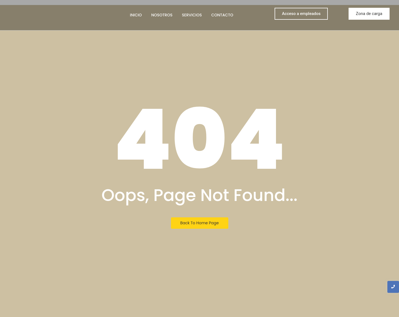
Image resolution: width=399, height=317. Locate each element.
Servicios (192, 15)
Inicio (136, 15)
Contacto (222, 15)
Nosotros (162, 15)
